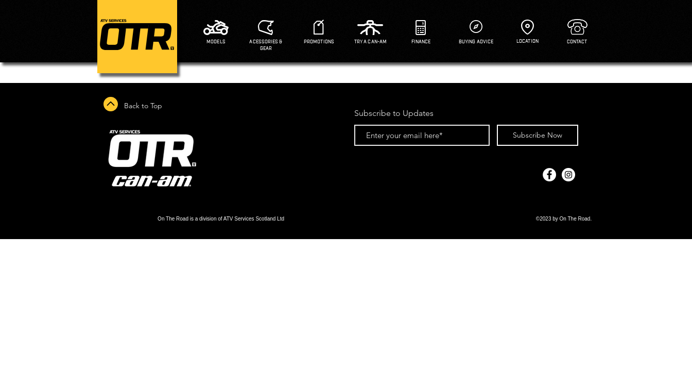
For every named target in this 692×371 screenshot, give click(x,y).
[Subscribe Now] (537, 135)
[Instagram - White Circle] (568, 174)
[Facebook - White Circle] (549, 174)
